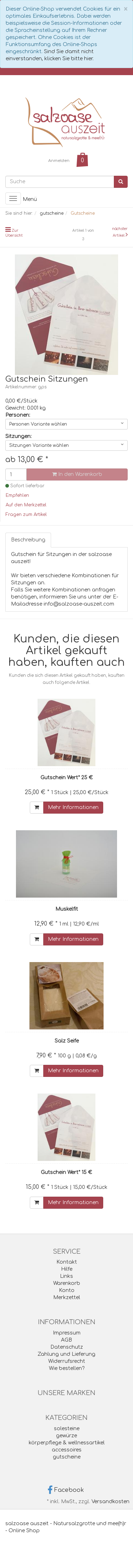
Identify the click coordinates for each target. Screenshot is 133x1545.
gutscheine (67, 1457)
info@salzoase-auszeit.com (79, 604)
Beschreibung (28, 540)
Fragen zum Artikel (26, 514)
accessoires (67, 1450)
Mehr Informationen (73, 807)
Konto (66, 1290)
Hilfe (66, 1269)
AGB (66, 1340)
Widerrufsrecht (66, 1361)
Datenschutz (66, 1347)
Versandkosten (110, 1501)
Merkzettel (66, 1297)
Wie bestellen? (66, 1368)
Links (66, 1276)
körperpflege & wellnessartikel (67, 1442)
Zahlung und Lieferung (66, 1354)
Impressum (67, 1333)
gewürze (66, 1435)
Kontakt (66, 1262)
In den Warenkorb (77, 474)
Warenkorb (66, 1283)
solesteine (66, 1428)
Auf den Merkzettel (26, 504)
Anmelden (59, 160)
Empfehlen (17, 495)
